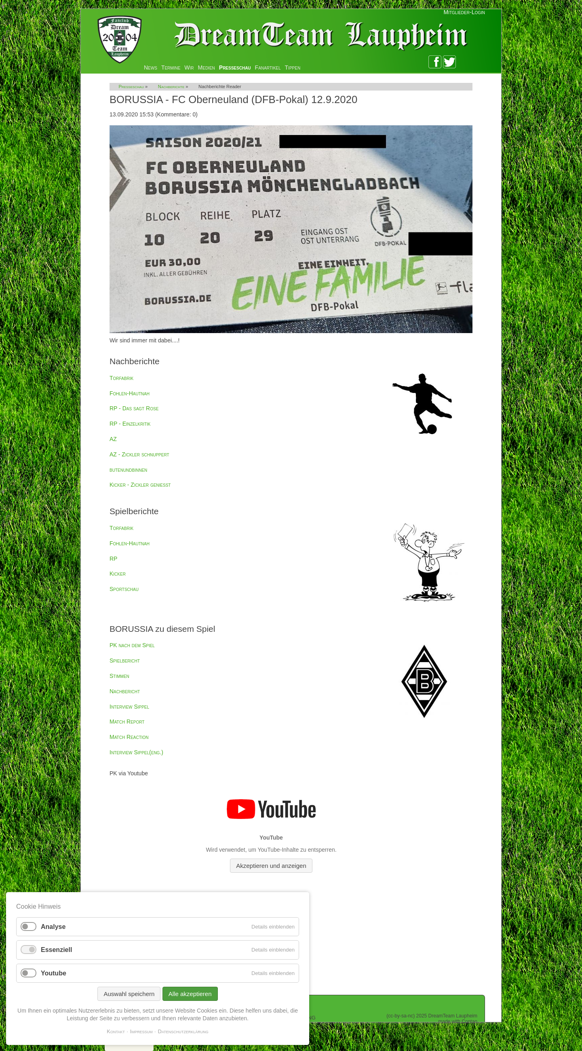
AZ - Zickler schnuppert (139, 454)
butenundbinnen (128, 469)
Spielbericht (125, 660)
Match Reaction (129, 737)
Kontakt (116, 1031)
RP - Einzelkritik (130, 423)
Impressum (141, 1031)
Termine (170, 67)
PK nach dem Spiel (132, 645)
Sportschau (124, 589)
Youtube (53, 973)
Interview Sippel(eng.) (136, 752)
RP (113, 558)
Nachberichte (171, 86)
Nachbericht (125, 691)
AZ (113, 439)
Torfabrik (121, 378)
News (150, 67)
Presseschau (235, 67)
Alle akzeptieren (190, 993)
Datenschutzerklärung (183, 1031)
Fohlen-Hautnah (130, 393)
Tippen (293, 67)
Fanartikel (268, 67)
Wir (189, 67)
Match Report (127, 721)
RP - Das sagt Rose (134, 408)
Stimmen (119, 676)
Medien (206, 67)
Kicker (118, 573)
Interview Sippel (129, 706)
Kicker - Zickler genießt (140, 484)
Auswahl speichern (128, 993)
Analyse (53, 926)
